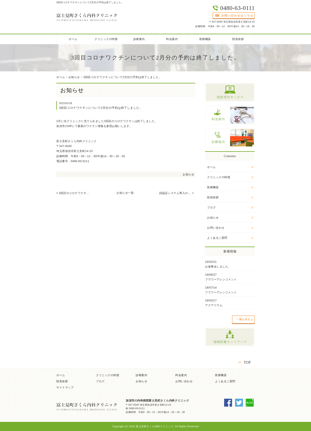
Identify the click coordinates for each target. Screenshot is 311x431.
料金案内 (172, 39)
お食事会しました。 (218, 266)
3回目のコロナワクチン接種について (75, 193)
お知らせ (74, 77)
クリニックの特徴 (105, 39)
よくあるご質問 (217, 237)
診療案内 (139, 39)
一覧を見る (243, 319)
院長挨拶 (238, 39)
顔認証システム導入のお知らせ (175, 193)
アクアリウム (213, 305)
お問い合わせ (215, 227)
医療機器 (205, 39)
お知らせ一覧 (125, 192)
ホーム (73, 39)
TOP (247, 362)
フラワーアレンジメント (221, 279)
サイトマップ (65, 387)
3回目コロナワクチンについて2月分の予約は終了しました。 (122, 77)
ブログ (211, 207)
